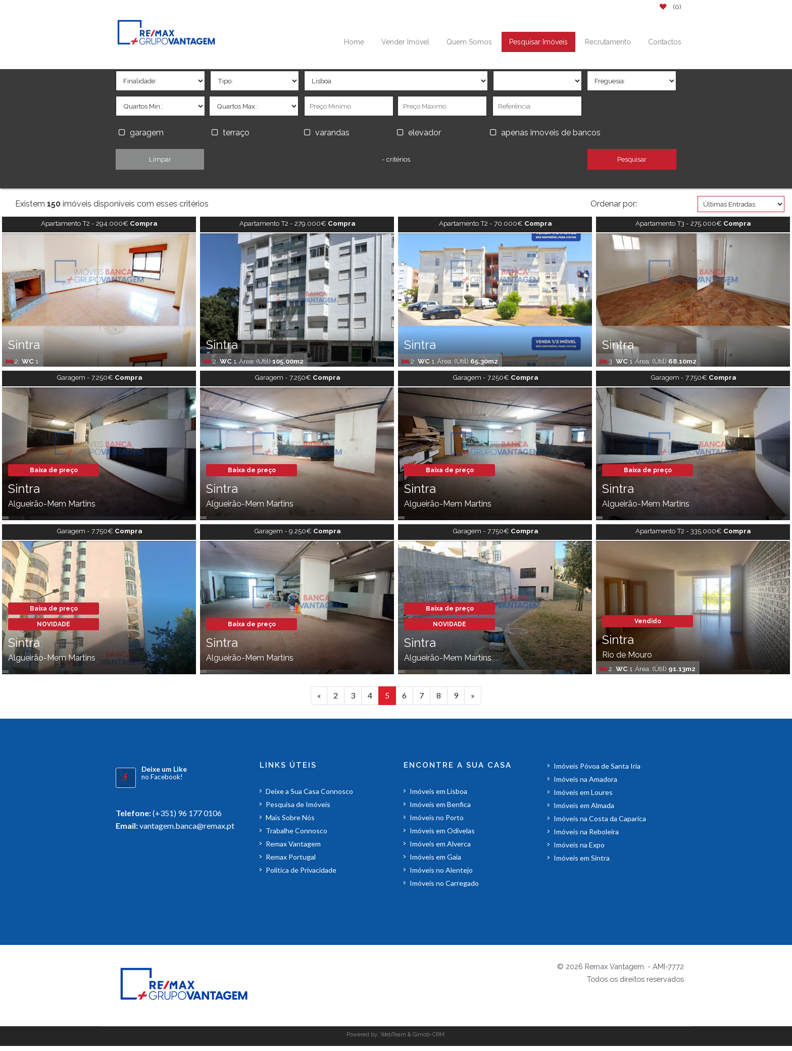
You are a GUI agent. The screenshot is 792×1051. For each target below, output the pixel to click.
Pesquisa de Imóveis (298, 809)
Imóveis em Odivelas (442, 835)
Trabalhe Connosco (296, 835)
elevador (424, 132)
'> (160, 81)
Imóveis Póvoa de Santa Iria (597, 771)
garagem (147, 132)
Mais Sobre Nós (290, 822)
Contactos (664, 42)
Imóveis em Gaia (435, 862)
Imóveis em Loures (583, 797)
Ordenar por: (613, 204)
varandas (332, 132)
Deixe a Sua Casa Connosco (309, 796)
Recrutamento (608, 42)
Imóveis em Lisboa (438, 796)
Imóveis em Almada (584, 810)
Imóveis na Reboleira (586, 836)
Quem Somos (469, 42)
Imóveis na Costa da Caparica (600, 823)
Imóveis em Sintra (582, 863)
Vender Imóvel (405, 42)
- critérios (396, 159)
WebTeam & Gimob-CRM (412, 1039)
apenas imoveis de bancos (553, 132)
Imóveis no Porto (437, 822)
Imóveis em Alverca (440, 848)
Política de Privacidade (301, 875)
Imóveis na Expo (579, 849)
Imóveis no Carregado (444, 888)
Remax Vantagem (293, 848)
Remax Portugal (291, 862)
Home (354, 42)
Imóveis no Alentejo (441, 875)
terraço (236, 132)
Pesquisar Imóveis (538, 42)
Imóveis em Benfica (440, 809)
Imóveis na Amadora (585, 784)
